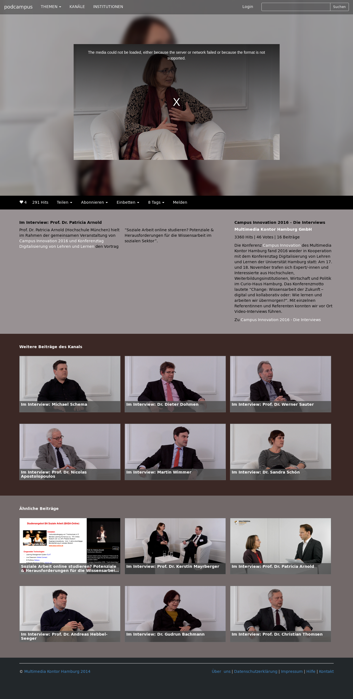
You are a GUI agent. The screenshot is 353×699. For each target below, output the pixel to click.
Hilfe (310, 671)
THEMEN (51, 6)
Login (247, 6)
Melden (180, 202)
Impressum (292, 671)
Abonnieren (94, 202)
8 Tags (156, 202)
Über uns (221, 671)
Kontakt (326, 671)
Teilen (64, 202)
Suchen (339, 7)
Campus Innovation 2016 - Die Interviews (281, 320)
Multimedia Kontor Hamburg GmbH (273, 229)
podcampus (18, 7)
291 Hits (40, 202)
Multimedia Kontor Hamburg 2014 (57, 671)
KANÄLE (77, 6)
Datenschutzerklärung (255, 671)
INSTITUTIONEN (108, 6)
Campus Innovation (282, 245)
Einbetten (128, 202)
